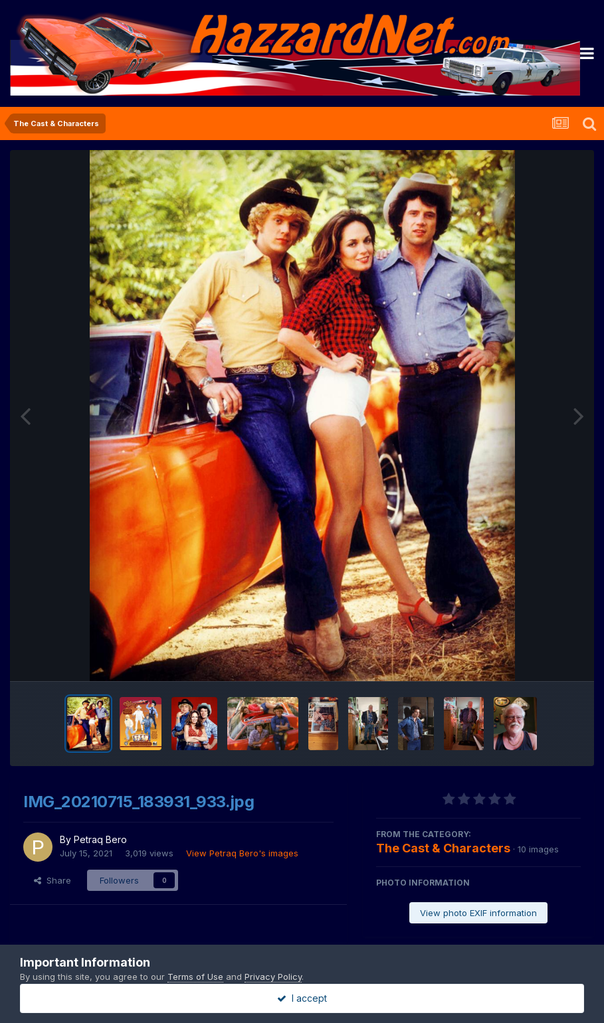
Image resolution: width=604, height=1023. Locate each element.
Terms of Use (195, 976)
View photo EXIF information (478, 912)
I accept (302, 998)
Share (52, 880)
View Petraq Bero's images (242, 853)
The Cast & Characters (443, 848)
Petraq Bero (100, 839)
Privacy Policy (273, 976)
